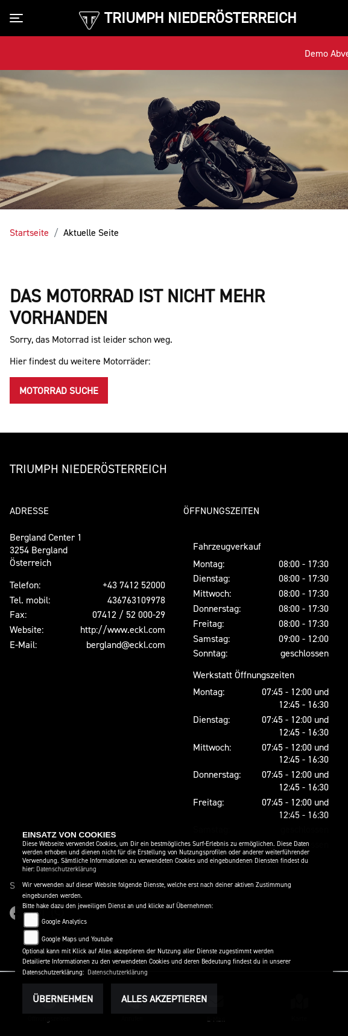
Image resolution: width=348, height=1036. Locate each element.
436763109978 (136, 600)
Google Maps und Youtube (77, 939)
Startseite (29, 232)
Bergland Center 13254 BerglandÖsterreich (46, 549)
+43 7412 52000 (134, 585)
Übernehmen (63, 999)
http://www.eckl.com (122, 629)
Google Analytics (64, 922)
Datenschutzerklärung (66, 869)
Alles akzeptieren (164, 999)
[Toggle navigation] (19, 18)
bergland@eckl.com (125, 644)
